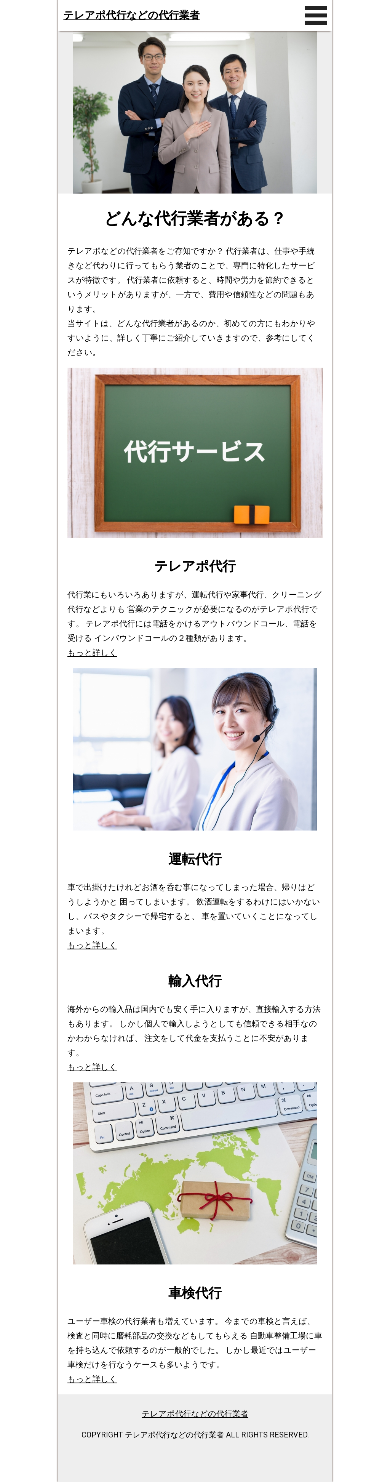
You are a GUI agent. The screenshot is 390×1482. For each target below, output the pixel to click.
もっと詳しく (92, 652)
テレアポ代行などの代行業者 (131, 15)
